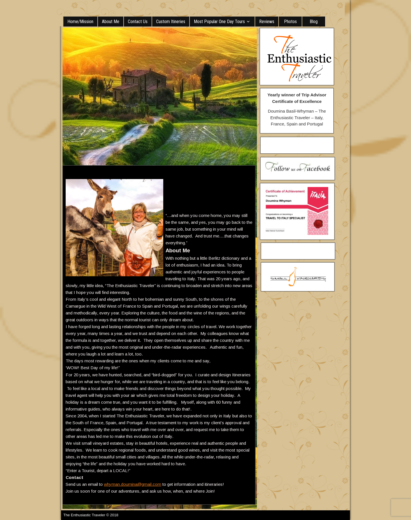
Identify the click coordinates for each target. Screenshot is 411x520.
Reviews (266, 21)
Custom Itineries (170, 21)
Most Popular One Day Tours (219, 21)
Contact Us (138, 21)
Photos (290, 21)
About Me (110, 21)
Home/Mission (80, 21)
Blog (314, 21)
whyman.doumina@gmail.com (132, 484)
